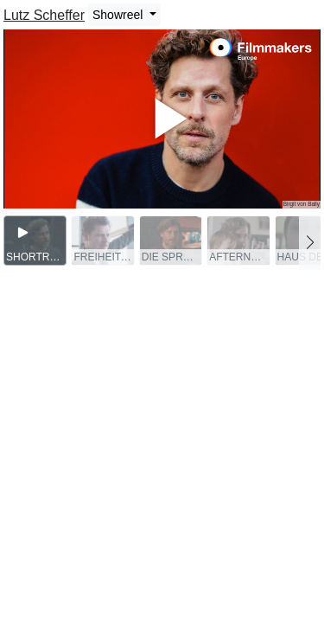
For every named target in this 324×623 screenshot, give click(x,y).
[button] (310, 242)
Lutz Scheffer (44, 15)
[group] (35, 240)
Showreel (119, 15)
